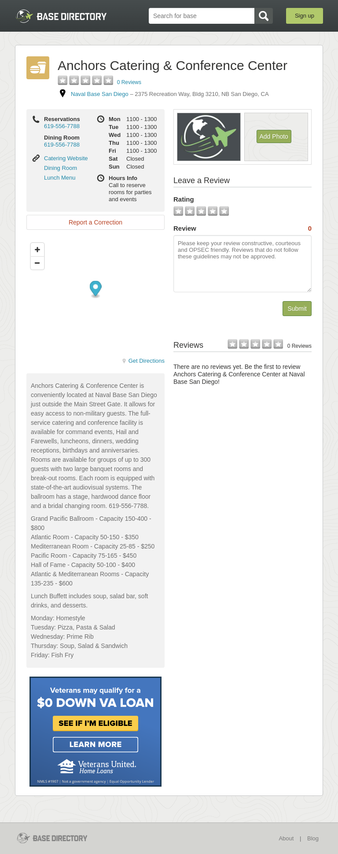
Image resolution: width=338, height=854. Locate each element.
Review (242, 228)
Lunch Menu (60, 177)
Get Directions (143, 360)
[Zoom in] (37, 249)
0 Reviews (129, 82)
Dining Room (60, 168)
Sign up (304, 15)
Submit (297, 308)
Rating (183, 199)
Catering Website (66, 158)
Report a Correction (95, 222)
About (286, 838)
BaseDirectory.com (61, 16)
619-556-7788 (62, 126)
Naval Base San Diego (100, 94)
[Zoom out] (37, 262)
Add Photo (274, 136)
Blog (313, 838)
